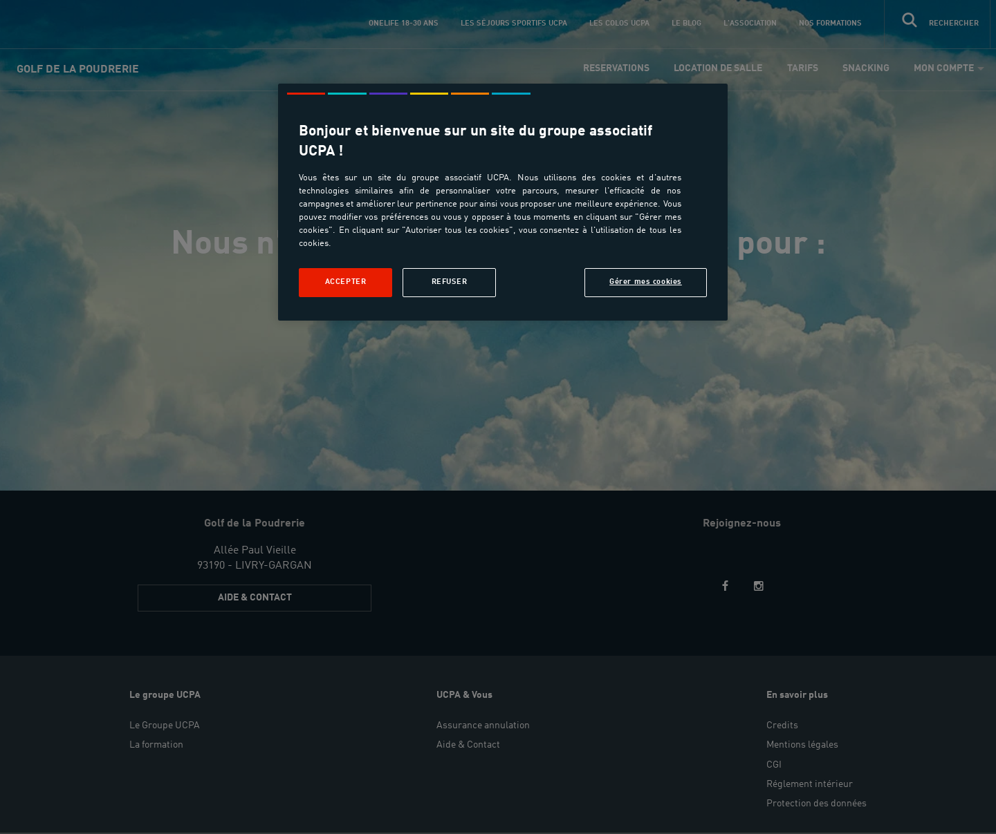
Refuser (450, 282)
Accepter (346, 282)
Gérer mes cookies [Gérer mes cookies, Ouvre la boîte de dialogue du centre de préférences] (645, 282)
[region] (503, 202)
